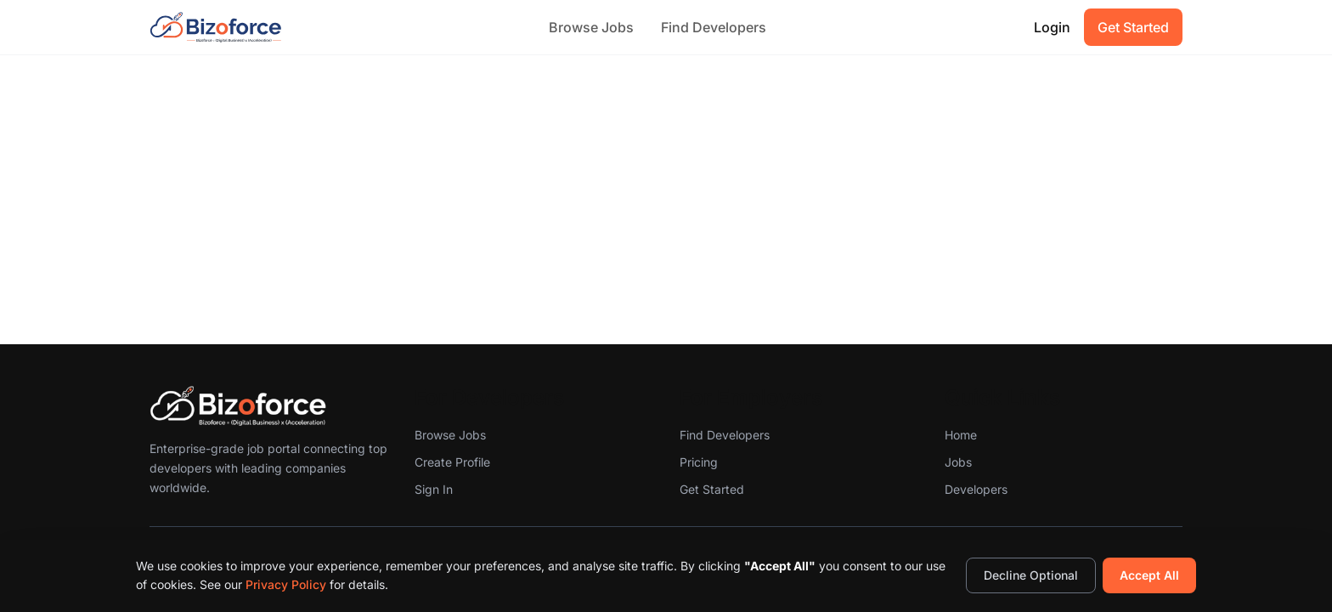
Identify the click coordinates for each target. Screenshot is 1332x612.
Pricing (699, 462)
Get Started (1133, 27)
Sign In (434, 489)
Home (961, 435)
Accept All (1149, 575)
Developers (976, 489)
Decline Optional (1031, 575)
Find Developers (713, 27)
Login (1052, 27)
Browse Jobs (591, 27)
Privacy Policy (286, 584)
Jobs (958, 462)
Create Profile (452, 462)
